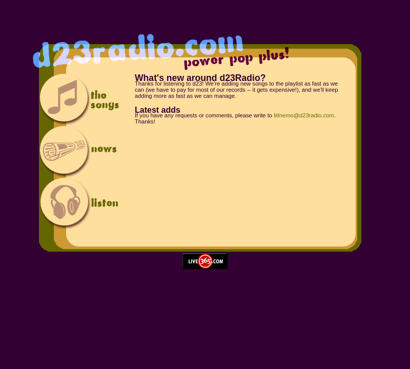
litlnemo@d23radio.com (304, 115)
